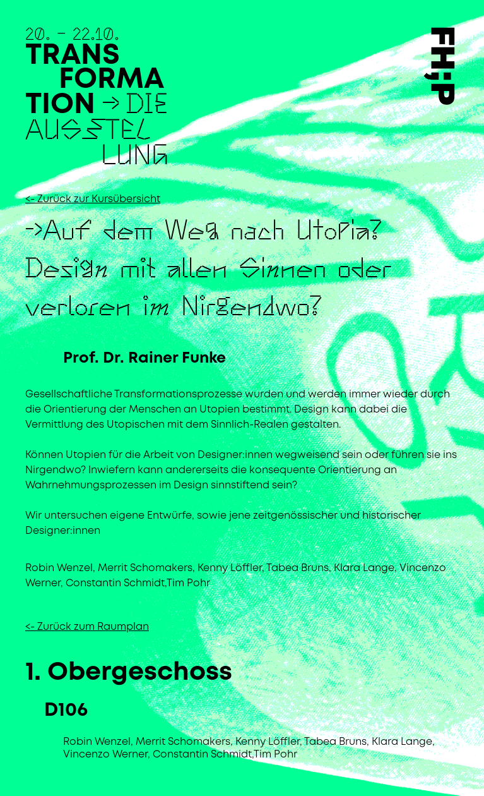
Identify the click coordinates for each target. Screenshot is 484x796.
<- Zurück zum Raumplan (87, 627)
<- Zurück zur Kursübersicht (92, 199)
